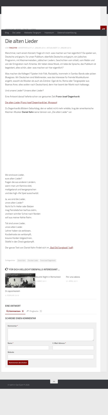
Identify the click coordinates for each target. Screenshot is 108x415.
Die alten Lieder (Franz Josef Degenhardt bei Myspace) (31, 112)
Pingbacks (34, 321)
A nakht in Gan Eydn (27, 9)
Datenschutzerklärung (66, 32)
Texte (25, 39)
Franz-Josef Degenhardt (47, 271)
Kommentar (13, 336)
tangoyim (13, 58)
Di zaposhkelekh (12, 301)
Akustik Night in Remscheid (48, 287)
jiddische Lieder (13, 39)
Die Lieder (16, 32)
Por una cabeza (73, 287)
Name (10, 353)
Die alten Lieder (33, 271)
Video (33, 39)
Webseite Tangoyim (32, 32)
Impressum (49, 32)
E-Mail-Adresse (59, 353)
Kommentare (15, 321)
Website (11, 362)
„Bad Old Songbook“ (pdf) (61, 257)
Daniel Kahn (21, 271)
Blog (7, 32)
